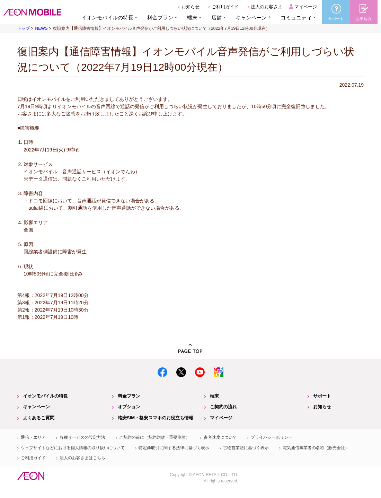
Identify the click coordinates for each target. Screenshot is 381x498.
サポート (322, 396)
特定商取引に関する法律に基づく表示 (174, 447)
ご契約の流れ (223, 406)
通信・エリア (33, 437)
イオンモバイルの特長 (45, 396)
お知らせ (190, 6)
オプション (129, 406)
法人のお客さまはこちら (82, 457)
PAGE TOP (190, 348)
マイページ (305, 6)
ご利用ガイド (225, 6)
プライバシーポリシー (271, 437)
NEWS (41, 28)
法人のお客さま (266, 6)
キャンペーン (251, 17)
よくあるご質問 (38, 417)
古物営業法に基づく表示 (246, 447)
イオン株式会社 (30, 476)
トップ (23, 28)
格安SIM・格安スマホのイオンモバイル (32, 12)
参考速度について (220, 437)
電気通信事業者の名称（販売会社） (316, 447)
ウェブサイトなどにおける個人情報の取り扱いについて (73, 447)
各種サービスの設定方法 (82, 437)
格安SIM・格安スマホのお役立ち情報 (155, 417)
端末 (214, 396)
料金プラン (129, 396)
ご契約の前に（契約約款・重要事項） (154, 437)
